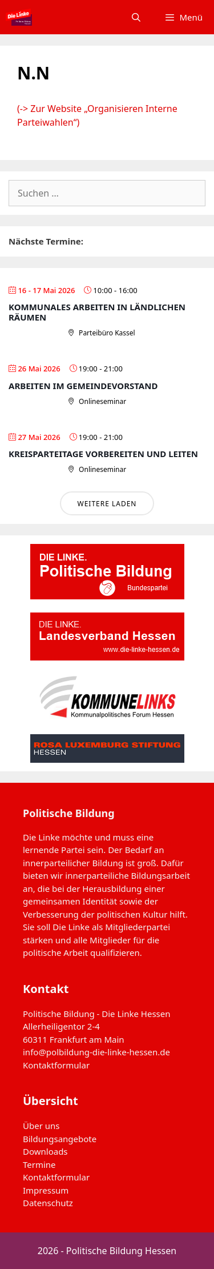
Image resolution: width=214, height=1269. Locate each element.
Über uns (41, 1125)
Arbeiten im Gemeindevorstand (83, 385)
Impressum (45, 1190)
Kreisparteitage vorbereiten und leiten (103, 453)
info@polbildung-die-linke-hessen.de (96, 1052)
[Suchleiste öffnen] (136, 17)
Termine (39, 1164)
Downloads (45, 1151)
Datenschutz (48, 1202)
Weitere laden (106, 504)
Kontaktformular (56, 1065)
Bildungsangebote (59, 1138)
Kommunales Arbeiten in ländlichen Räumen (97, 312)
